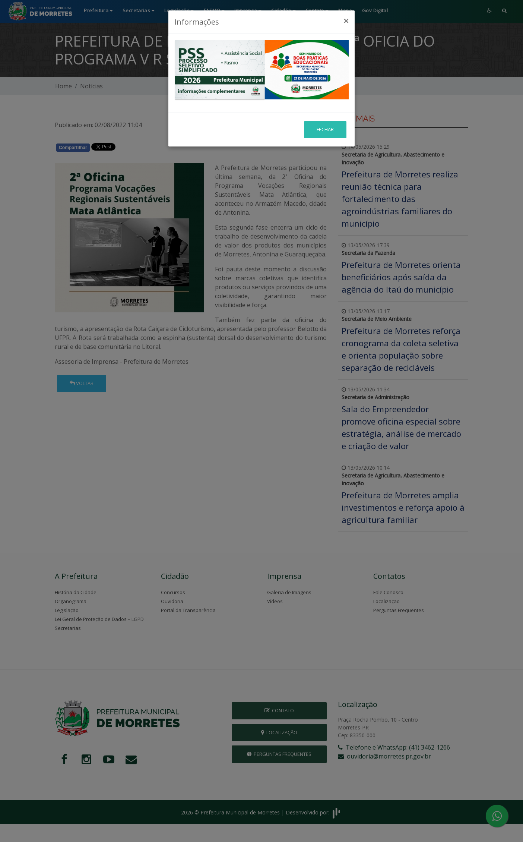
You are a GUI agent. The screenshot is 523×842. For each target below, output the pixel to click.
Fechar (325, 109)
